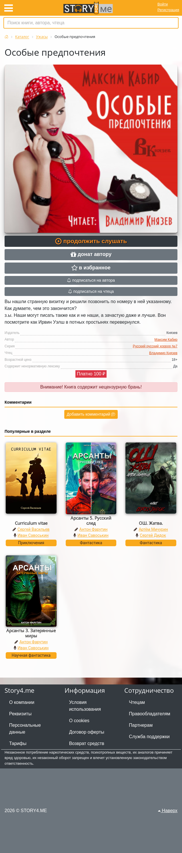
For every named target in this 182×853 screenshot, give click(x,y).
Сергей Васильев (33, 529)
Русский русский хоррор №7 (155, 346)
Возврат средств (86, 743)
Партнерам (141, 725)
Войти (162, 4)
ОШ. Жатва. (151, 523)
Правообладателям (149, 713)
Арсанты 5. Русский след (91, 520)
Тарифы (17, 743)
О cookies (79, 720)
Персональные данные (25, 728)
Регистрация (168, 10)
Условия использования (85, 706)
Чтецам (137, 702)
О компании (21, 702)
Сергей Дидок (153, 535)
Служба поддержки (149, 736)
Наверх (167, 810)
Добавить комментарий (91, 414)
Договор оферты (86, 732)
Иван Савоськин (33, 535)
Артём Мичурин (153, 529)
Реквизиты (20, 713)
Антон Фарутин (93, 529)
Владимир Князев (163, 353)
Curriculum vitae (31, 523)
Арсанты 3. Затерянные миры (31, 633)
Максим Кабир (166, 340)
